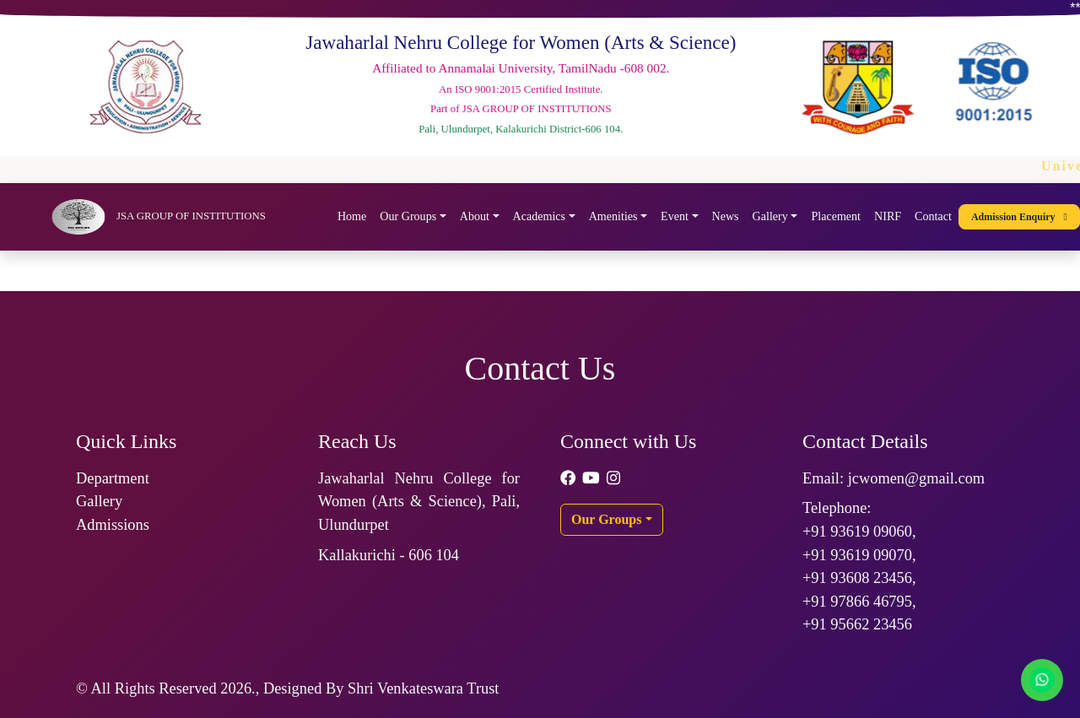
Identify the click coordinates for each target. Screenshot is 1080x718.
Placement (836, 216)
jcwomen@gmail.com (917, 478)
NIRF (887, 216)
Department (112, 478)
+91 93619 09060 (857, 531)
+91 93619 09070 (857, 555)
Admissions (112, 524)
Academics (539, 216)
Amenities (613, 216)
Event (674, 216)
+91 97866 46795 (857, 601)
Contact (933, 216)
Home (352, 216)
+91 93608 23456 (857, 578)
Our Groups (408, 216)
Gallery (770, 216)
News (725, 216)
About (474, 216)
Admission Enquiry (1019, 217)
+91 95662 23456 (857, 624)
